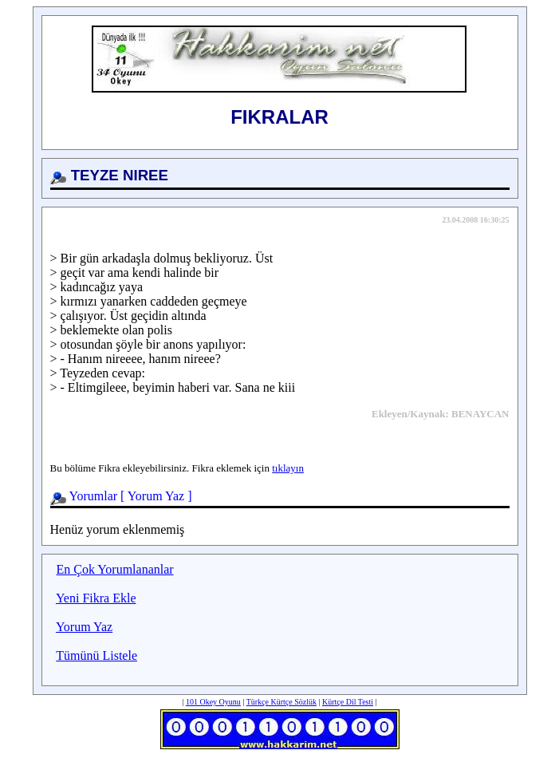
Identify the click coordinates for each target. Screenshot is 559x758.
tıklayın (288, 468)
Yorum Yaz (156, 496)
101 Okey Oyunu (213, 701)
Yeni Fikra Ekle (96, 598)
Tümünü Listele (96, 655)
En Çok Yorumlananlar (115, 569)
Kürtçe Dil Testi (347, 701)
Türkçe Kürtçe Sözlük (281, 701)
